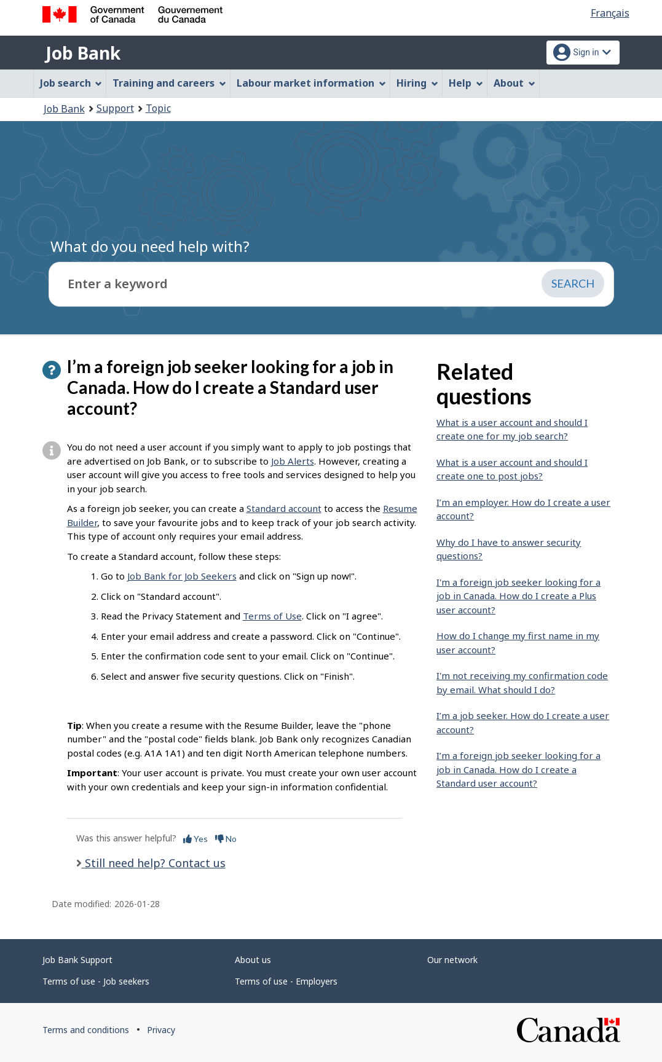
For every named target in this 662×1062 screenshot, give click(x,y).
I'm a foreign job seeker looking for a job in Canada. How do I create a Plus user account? (518, 596)
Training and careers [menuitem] (169, 83)
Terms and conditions (85, 1030)
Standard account (283, 508)
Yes (195, 838)
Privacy (161, 1030)
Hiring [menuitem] (417, 83)
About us (253, 960)
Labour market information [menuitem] (311, 83)
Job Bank (82, 53)
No (226, 838)
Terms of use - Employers (286, 981)
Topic (158, 108)
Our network (452, 960)
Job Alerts (292, 461)
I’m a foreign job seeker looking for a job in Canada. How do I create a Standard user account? (518, 769)
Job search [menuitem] (71, 83)
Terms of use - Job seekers (95, 981)
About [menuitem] (514, 83)
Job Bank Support (77, 960)
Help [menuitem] (466, 83)
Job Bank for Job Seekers (182, 576)
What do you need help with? (150, 246)
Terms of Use (272, 616)
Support (115, 108)
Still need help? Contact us (154, 863)
